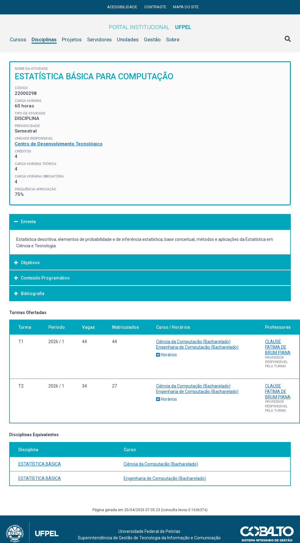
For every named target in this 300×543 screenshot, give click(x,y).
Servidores (99, 39)
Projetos (72, 39)
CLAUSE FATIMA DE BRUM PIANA (278, 347)
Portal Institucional (150, 27)
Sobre (172, 39)
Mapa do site (186, 7)
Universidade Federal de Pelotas (149, 531)
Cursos (18, 39)
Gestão (152, 39)
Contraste (155, 7)
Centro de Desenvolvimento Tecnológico (59, 144)
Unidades (128, 39)
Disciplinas (44, 39)
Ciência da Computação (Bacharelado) (193, 341)
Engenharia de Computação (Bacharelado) (197, 347)
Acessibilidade (122, 7)
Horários (166, 354)
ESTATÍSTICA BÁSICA (39, 464)
